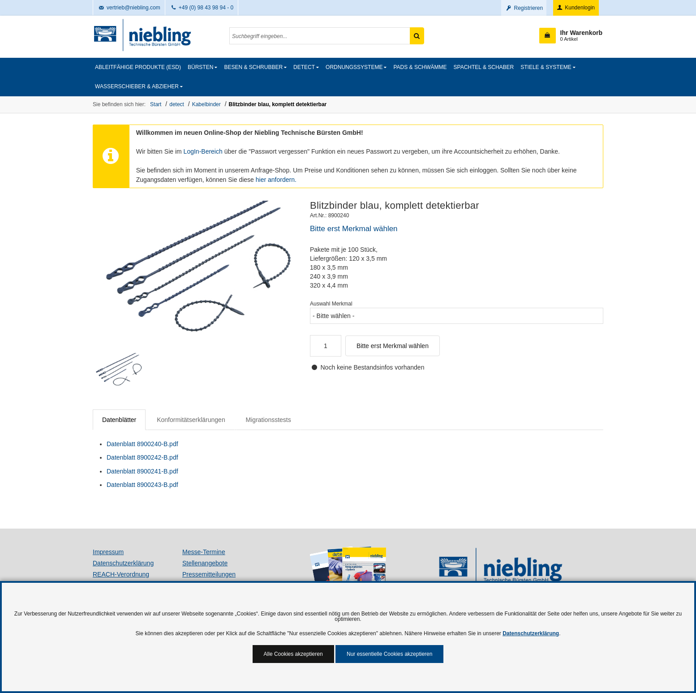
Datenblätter (119, 419)
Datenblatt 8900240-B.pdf (142, 444)
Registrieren (524, 8)
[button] (570, 35)
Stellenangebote (205, 563)
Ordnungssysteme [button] (354, 67)
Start (155, 104)
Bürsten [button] (200, 67)
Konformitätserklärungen (191, 419)
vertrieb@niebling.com (129, 7)
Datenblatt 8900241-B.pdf (142, 471)
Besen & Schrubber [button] (253, 67)
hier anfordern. (276, 179)
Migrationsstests (268, 419)
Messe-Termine (203, 551)
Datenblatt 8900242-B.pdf (142, 457)
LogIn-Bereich (203, 151)
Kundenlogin (575, 7)
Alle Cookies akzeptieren (293, 654)
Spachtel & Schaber (484, 67)
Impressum (108, 551)
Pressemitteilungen (209, 574)
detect (176, 104)
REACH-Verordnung (121, 574)
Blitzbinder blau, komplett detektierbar (278, 104)
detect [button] (304, 67)
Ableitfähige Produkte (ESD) (138, 67)
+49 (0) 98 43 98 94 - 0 (202, 7)
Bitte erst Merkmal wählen (393, 345)
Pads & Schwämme (420, 67)
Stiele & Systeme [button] (545, 67)
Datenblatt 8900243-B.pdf (142, 484)
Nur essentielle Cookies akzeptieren (389, 654)
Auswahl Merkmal (331, 304)
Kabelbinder (206, 104)
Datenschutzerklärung (123, 563)
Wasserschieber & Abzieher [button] (137, 86)
